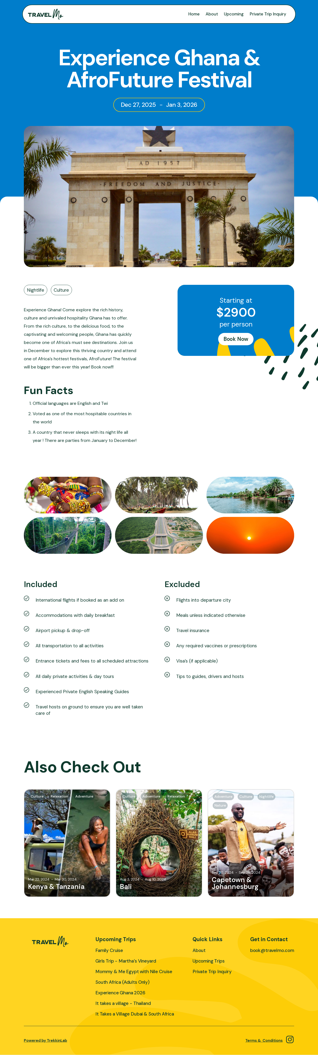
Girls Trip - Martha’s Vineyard (125, 961)
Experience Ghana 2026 (120, 993)
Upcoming (234, 14)
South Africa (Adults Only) (122, 982)
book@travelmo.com (272, 950)
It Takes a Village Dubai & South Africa (134, 1014)
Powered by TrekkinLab (45, 1040)
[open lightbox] (68, 495)
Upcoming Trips (209, 961)
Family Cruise (109, 950)
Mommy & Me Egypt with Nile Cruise (133, 971)
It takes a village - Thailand (123, 1003)
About (212, 14)
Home (194, 14)
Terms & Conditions (264, 1040)
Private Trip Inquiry (268, 14)
